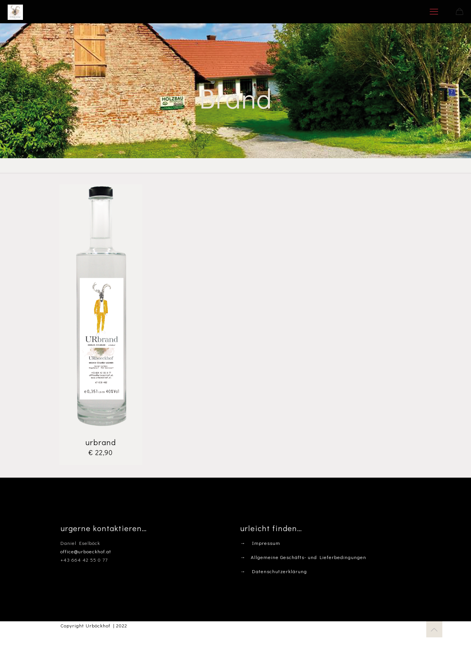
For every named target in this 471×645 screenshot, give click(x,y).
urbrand (100, 442)
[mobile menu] (433, 11)
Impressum (266, 543)
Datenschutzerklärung (279, 571)
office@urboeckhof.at (85, 551)
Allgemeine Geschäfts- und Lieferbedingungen (308, 557)
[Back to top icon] (434, 629)
